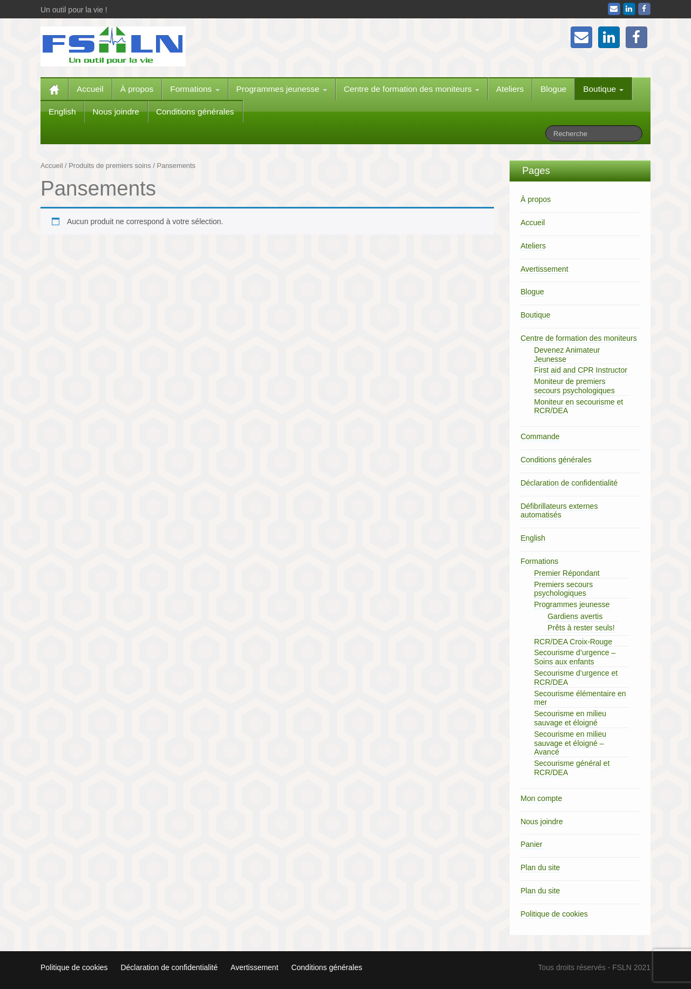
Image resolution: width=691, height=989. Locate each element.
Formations (194, 88)
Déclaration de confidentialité (569, 483)
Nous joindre (115, 111)
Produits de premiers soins (110, 166)
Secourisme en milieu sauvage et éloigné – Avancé (570, 743)
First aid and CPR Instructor (580, 370)
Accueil (90, 88)
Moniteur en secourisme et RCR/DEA (578, 406)
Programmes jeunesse (281, 88)
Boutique (603, 88)
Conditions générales (195, 111)
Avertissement (544, 269)
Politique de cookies (554, 914)
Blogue (553, 88)
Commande (539, 436)
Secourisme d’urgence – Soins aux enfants (574, 657)
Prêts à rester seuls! (581, 627)
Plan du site (540, 867)
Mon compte (541, 798)
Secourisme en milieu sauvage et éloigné (570, 718)
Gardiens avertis (574, 616)
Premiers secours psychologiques (563, 589)
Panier (531, 844)
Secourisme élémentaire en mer (580, 698)
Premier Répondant (566, 573)
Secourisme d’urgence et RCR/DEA (576, 678)
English (62, 111)
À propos (137, 88)
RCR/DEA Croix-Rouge (573, 641)
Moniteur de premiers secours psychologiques (574, 386)
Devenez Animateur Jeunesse (567, 355)
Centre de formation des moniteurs (411, 88)
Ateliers (510, 88)
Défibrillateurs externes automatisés (559, 511)
